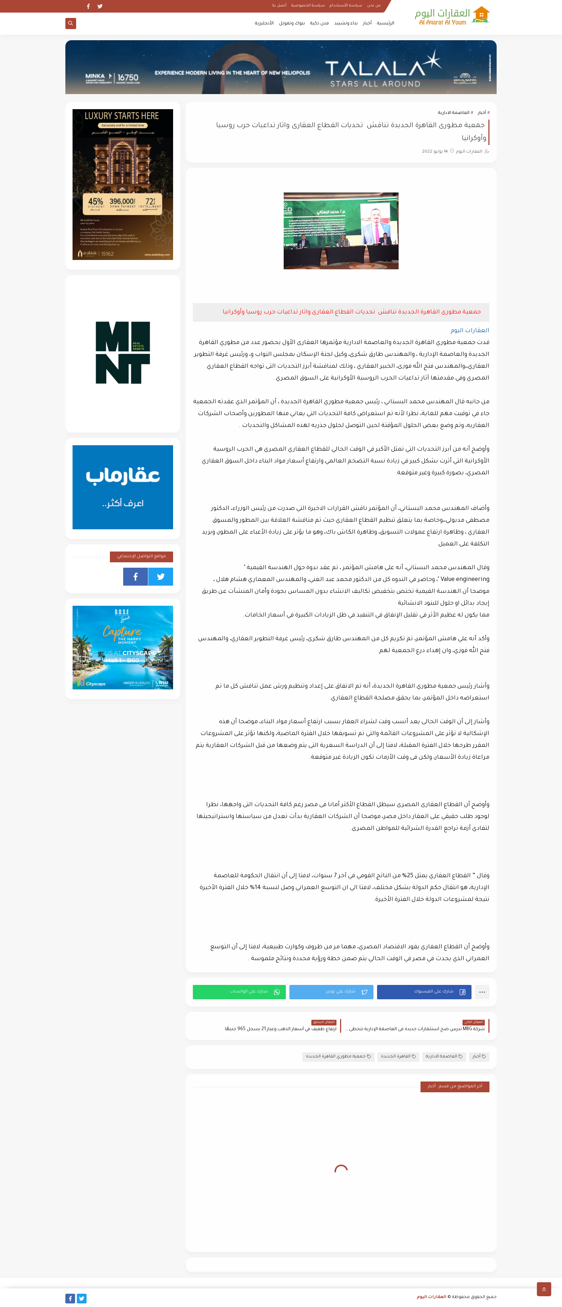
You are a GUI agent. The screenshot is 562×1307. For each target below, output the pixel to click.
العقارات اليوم (431, 1297)
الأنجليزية (264, 23)
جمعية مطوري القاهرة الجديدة (338, 1057)
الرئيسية (385, 23)
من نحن (374, 6)
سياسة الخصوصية (308, 6)
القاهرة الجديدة (398, 1057)
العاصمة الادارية (453, 113)
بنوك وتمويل (292, 23)
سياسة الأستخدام (346, 6)
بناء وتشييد (346, 23)
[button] (424, 992)
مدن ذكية (319, 23)
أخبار (367, 23)
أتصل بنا (279, 6)
